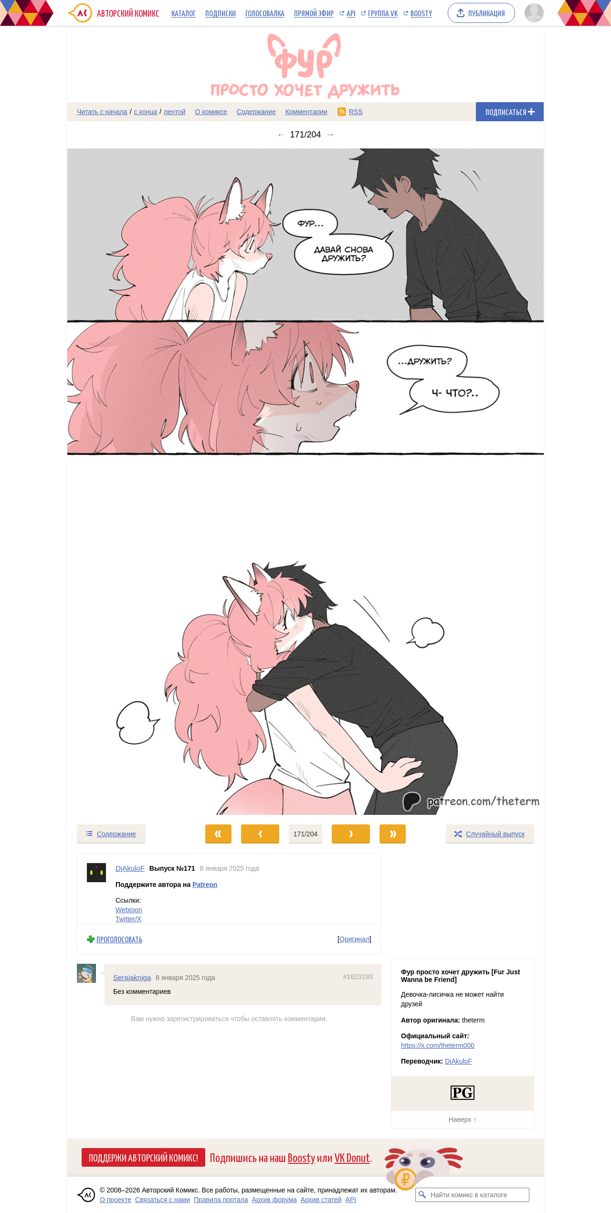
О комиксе (211, 112)
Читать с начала (102, 112)
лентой (175, 112)
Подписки (220, 13)
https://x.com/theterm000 (437, 1045)
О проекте (115, 1199)
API (351, 13)
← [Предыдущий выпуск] (280, 134)
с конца (146, 112)
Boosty (421, 13)
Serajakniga (132, 977)
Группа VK (383, 13)
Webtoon (129, 910)
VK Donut (352, 1157)
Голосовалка (264, 13)
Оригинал (354, 939)
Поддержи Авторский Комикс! (143, 1157)
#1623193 (358, 977)
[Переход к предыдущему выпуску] (127, 481)
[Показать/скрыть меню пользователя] (532, 13)
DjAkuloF (458, 1061)
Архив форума (274, 1199)
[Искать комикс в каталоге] (422, 1195)
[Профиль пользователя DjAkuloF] (96, 889)
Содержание (256, 112)
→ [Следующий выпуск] (330, 134)
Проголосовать (119, 939)
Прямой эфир (314, 13)
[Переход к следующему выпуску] (305, 481)
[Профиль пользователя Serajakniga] (91, 973)
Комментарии (306, 112)
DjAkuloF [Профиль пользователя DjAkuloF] (130, 868)
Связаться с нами (162, 1199)
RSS (356, 112)
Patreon (204, 884)
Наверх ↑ (462, 1119)
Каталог (183, 13)
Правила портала (221, 1199)
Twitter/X (128, 919)
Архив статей (321, 1199)
